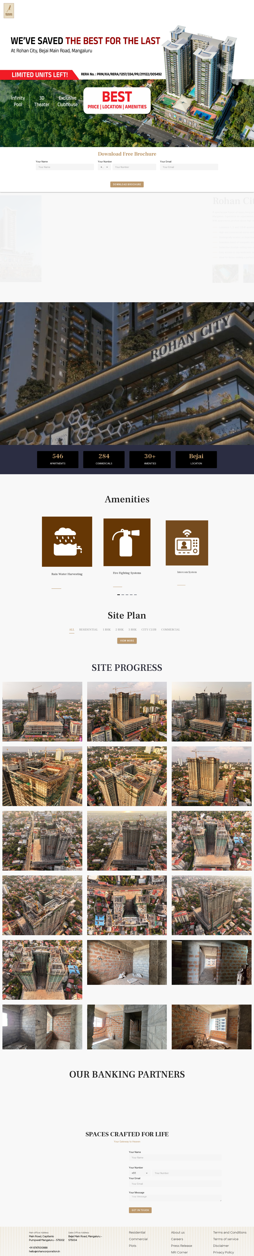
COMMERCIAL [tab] (170, 629)
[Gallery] (127, 554)
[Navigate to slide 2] (122, 594)
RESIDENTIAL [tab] (88, 629)
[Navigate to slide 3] (127, 594)
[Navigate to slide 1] (118, 594)
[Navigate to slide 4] (131, 594)
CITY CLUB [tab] (148, 629)
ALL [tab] (71, 629)
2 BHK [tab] (119, 629)
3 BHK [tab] (132, 629)
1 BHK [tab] (107, 629)
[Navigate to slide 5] (135, 594)
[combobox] (104, 167)
